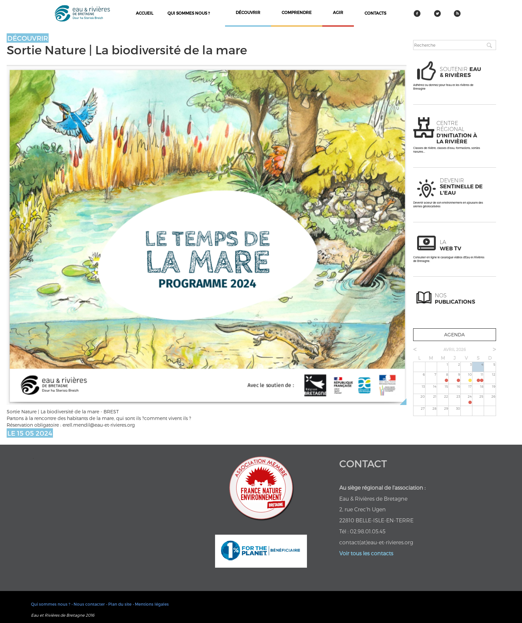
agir (338, 12)
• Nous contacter (88, 604)
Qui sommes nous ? (188, 13)
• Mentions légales (151, 604)
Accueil (144, 13)
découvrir (248, 12)
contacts (375, 13)
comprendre (297, 12)
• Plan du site (118, 604)
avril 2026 (454, 349)
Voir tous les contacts (366, 553)
